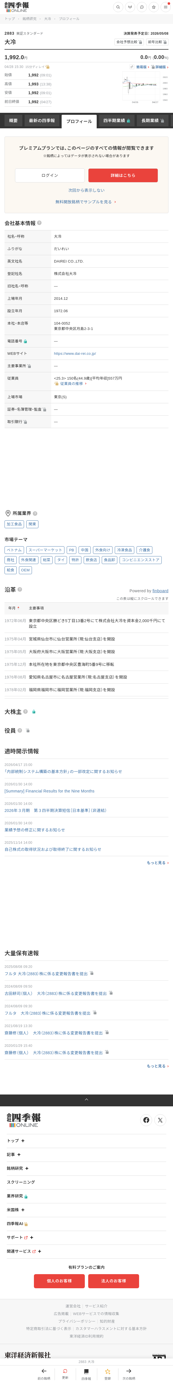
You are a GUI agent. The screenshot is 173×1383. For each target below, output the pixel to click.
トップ (10, 19)
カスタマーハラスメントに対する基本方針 (111, 1329)
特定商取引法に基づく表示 (49, 1329)
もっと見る (156, 863)
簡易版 (141, 67)
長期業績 (150, 120)
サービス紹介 (96, 1306)
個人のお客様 (59, 1281)
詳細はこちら (123, 175)
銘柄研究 (29, 19)
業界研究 (17, 1196)
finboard (160, 590)
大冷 (47, 19)
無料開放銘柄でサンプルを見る (83, 202)
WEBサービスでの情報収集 (96, 1314)
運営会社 (73, 1306)
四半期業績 (114, 120)
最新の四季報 (42, 120)
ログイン (50, 175)
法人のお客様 (113, 1281)
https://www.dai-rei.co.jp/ (75, 353)
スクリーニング (21, 1182)
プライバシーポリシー (77, 1321)
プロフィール (79, 121)
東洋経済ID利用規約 (86, 1336)
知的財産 (107, 1321)
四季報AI (17, 1223)
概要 (13, 120)
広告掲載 (61, 1314)
